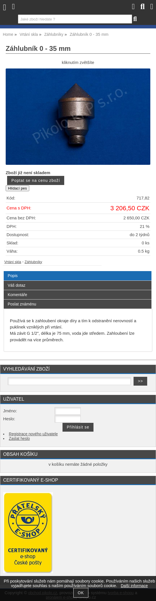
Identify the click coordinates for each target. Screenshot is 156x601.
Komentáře (17, 294)
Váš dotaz (16, 285)
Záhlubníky (33, 262)
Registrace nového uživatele (33, 434)
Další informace (134, 586)
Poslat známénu (22, 304)
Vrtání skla (12, 262)
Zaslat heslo (19, 438)
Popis (13, 275)
